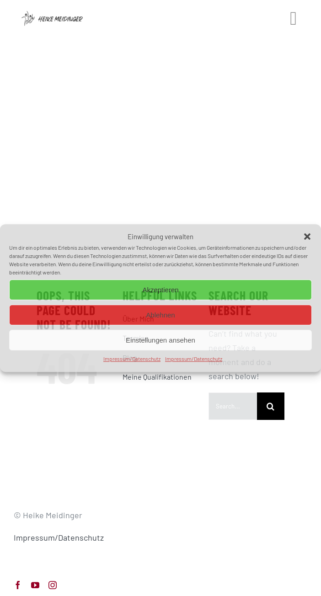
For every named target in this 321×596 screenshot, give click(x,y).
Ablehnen (160, 315)
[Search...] (233, 406)
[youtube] (35, 585)
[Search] (270, 406)
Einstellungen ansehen (160, 340)
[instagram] (52, 585)
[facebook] (18, 585)
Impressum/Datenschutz (131, 358)
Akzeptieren (160, 290)
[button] (307, 237)
